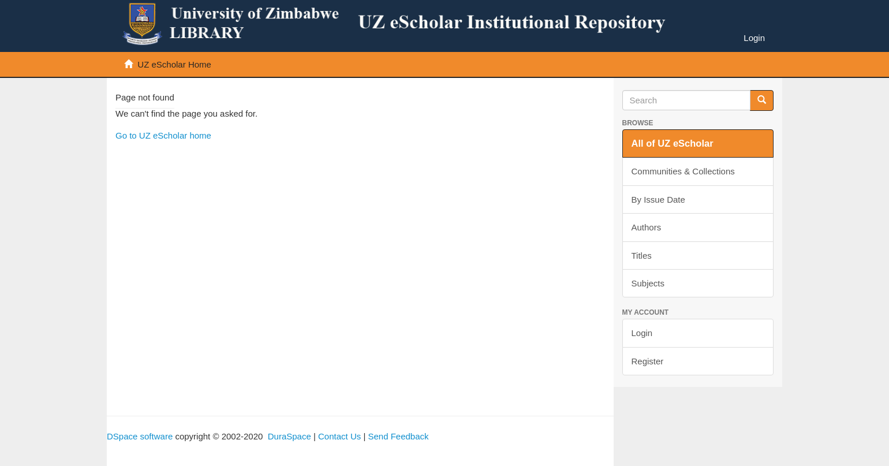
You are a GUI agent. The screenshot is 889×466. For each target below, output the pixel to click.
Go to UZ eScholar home (163, 135)
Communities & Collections (683, 171)
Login (642, 333)
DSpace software (140, 436)
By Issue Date (658, 199)
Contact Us (339, 436)
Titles (642, 255)
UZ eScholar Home (174, 64)
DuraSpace (289, 436)
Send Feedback (398, 436)
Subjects (648, 283)
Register (648, 361)
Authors (647, 227)
